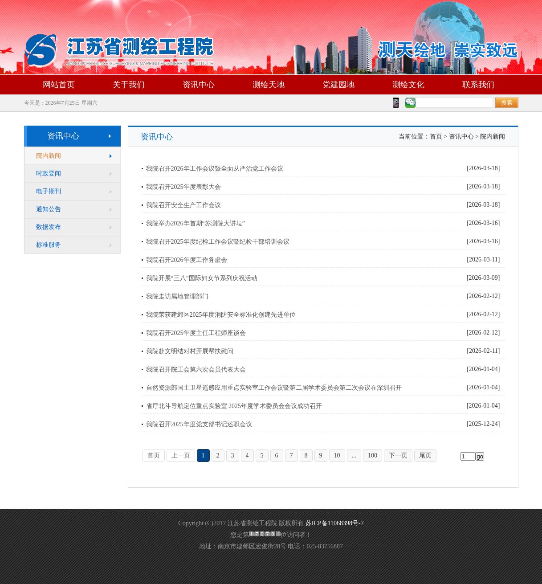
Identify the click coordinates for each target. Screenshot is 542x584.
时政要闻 (48, 173)
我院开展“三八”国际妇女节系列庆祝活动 (201, 278)
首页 (153, 455)
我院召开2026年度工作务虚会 (186, 260)
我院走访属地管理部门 (177, 296)
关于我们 (129, 84)
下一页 (398, 455)
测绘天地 (269, 84)
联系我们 (478, 84)
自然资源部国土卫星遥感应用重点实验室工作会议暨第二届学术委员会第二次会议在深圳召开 (274, 387)
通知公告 (48, 209)
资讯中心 (199, 84)
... (354, 455)
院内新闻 (48, 155)
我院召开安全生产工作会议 (183, 205)
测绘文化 (408, 84)
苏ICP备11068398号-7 (335, 523)
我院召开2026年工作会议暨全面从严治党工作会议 (214, 168)
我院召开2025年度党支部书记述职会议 (199, 424)
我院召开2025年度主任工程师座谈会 (196, 333)
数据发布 (48, 227)
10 (337, 455)
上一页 (180, 455)
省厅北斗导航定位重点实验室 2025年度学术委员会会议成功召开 (234, 406)
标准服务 (48, 244)
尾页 (425, 455)
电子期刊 (48, 191)
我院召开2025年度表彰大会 (183, 187)
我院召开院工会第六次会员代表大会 (196, 369)
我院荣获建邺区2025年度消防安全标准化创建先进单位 (221, 314)
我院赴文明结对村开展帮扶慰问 (189, 351)
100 (372, 455)
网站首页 (59, 84)
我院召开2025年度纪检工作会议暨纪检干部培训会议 (217, 241)
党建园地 (338, 84)
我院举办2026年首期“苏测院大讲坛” (195, 223)
